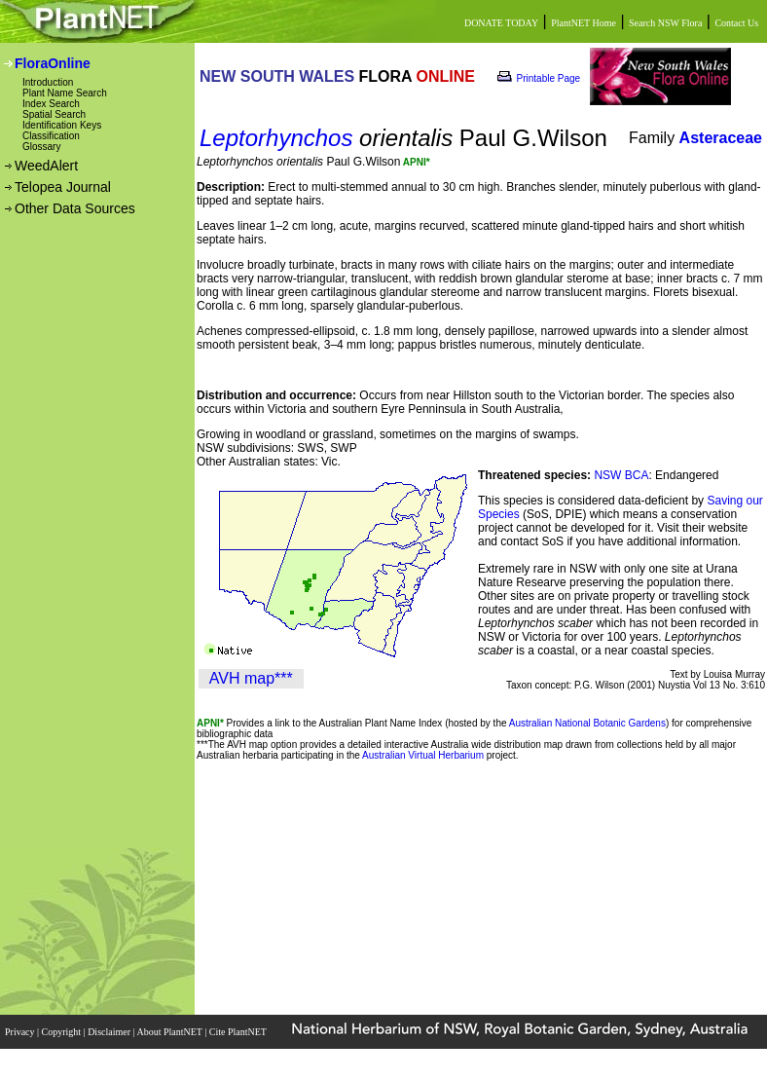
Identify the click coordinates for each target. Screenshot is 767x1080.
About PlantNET (170, 1031)
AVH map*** (251, 678)
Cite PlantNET (239, 1031)
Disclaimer (110, 1031)
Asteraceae (720, 138)
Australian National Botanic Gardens (587, 723)
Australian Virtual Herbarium (423, 755)
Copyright (63, 1031)
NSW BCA (621, 475)
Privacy (21, 1031)
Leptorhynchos (276, 138)
